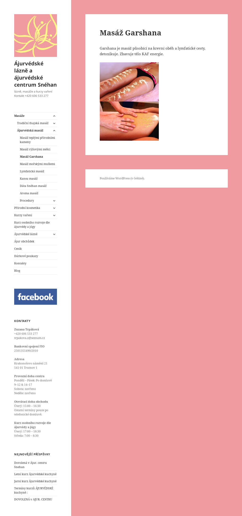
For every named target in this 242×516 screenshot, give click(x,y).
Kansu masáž (29, 179)
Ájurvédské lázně (25, 234)
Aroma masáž (29, 193)
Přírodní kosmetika (27, 208)
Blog (17, 271)
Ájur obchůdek (24, 241)
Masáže (19, 116)
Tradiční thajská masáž (32, 123)
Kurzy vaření (23, 215)
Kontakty (20, 263)
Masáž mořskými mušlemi (37, 164)
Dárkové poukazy (26, 256)
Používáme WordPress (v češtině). (122, 178)
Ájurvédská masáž (30, 130)
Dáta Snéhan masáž (33, 186)
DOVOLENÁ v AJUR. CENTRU (33, 499)
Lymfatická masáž (32, 171)
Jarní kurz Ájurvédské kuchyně (35, 481)
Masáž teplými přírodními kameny (37, 140)
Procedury (27, 201)
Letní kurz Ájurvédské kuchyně (35, 474)
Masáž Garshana (31, 157)
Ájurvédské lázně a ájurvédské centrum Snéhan (35, 74)
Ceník (18, 249)
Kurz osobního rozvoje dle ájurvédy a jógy (32, 224)
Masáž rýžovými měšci (35, 149)
